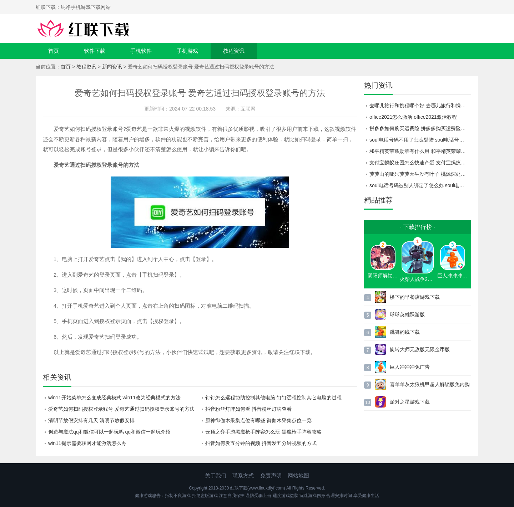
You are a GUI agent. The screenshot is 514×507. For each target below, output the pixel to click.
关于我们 (215, 475)
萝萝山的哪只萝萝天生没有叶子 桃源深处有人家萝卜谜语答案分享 (420, 174)
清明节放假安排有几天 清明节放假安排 (91, 420)
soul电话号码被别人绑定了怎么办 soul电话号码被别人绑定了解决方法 (420, 185)
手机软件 (141, 51)
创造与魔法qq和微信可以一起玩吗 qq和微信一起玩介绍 (109, 432)
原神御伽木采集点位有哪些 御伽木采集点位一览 (258, 420)
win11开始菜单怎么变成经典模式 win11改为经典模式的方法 (114, 397)
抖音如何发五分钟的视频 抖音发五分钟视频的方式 (261, 443)
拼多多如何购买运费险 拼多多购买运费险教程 (420, 128)
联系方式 (243, 475)
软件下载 (94, 51)
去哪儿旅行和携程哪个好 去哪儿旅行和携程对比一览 (420, 105)
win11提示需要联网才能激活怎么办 (87, 443)
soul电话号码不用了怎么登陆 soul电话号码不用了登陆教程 (420, 140)
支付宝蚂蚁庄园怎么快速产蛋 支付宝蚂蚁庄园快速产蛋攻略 (420, 162)
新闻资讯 (112, 67)
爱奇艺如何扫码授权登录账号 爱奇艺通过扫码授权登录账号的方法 (121, 409)
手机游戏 (187, 51)
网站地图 (298, 475)
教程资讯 (234, 51)
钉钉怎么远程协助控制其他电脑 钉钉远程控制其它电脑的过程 (273, 397)
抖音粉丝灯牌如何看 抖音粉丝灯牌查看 (248, 409)
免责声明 (271, 475)
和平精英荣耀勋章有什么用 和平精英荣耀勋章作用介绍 (420, 151)
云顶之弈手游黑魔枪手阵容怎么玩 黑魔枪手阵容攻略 (263, 432)
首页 (53, 51)
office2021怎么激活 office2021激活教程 (413, 117)
